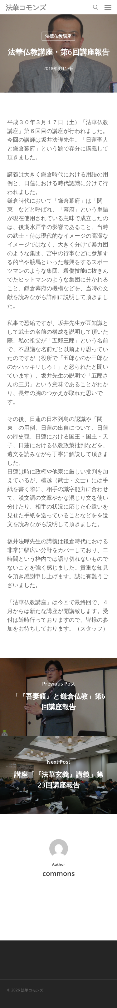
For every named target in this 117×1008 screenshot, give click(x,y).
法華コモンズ (26, 7)
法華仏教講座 (58, 36)
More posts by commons (58, 895)
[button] (108, 7)
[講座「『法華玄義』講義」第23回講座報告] (58, 775)
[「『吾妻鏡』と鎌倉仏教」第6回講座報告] (58, 697)
